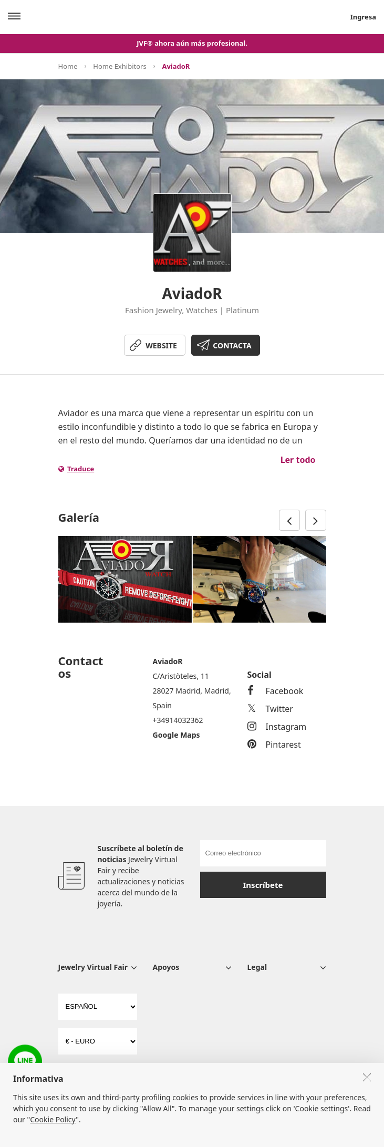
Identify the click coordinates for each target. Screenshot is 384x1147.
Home (68, 66)
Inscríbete (263, 885)
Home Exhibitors (119, 66)
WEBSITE (161, 345)
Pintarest (274, 744)
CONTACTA (232, 345)
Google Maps (176, 735)
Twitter (270, 709)
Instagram (277, 726)
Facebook (275, 691)
